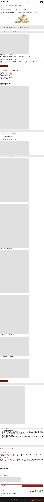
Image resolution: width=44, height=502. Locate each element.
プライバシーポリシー (19, 499)
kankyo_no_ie (4, 424)
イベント (17, 2)
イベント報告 (24, 485)
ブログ (38, 2)
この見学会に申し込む (4, 468)
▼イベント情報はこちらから (4, 475)
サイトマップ (3, 495)
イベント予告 (3, 485)
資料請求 (34, 2)
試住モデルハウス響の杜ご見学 (25, 2)
